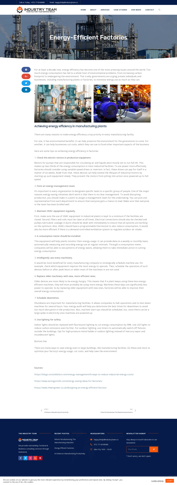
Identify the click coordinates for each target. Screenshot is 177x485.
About (93, 10)
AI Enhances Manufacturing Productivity (69, 453)
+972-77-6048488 (38, 2)
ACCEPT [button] (169, 481)
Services (105, 10)
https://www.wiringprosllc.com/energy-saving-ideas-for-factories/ (68, 381)
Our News (136, 10)
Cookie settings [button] (157, 481)
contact (149, 10)
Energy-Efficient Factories (64, 448)
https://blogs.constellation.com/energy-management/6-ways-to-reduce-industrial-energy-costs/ (84, 374)
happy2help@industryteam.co (66, 2)
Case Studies (120, 10)
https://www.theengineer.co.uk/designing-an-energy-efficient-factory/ (70, 387)
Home (83, 10)
